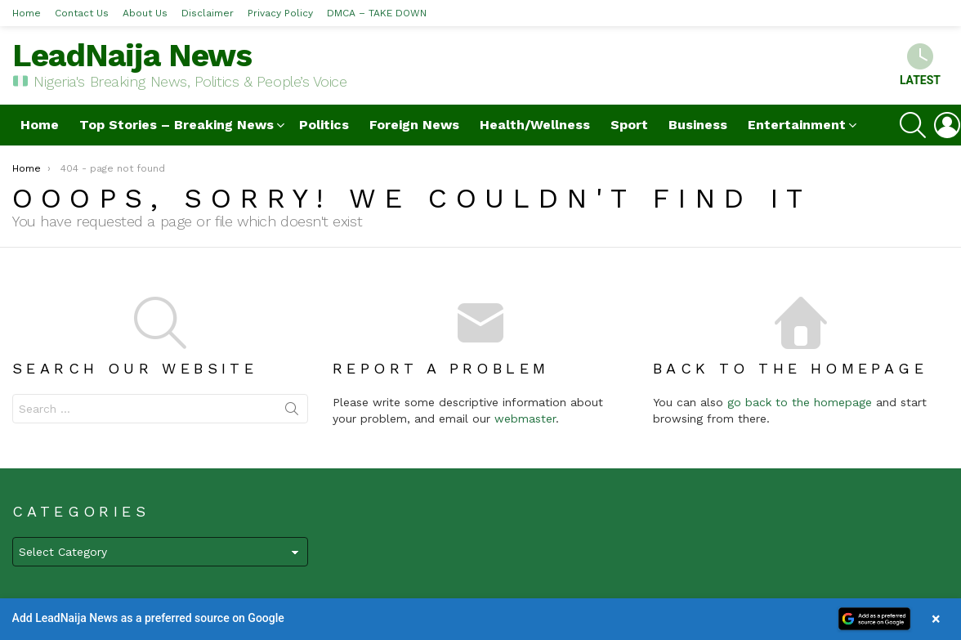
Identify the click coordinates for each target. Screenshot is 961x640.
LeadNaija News (132, 55)
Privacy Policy (280, 13)
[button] (480, 618)
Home (26, 13)
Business (697, 124)
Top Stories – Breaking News (176, 124)
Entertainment (797, 124)
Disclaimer (207, 13)
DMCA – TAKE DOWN (377, 13)
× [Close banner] (936, 619)
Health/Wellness (535, 124)
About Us (145, 13)
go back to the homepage (799, 402)
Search (291, 412)
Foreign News (414, 124)
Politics (324, 124)
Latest (920, 65)
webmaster (525, 418)
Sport (629, 124)
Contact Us (82, 13)
